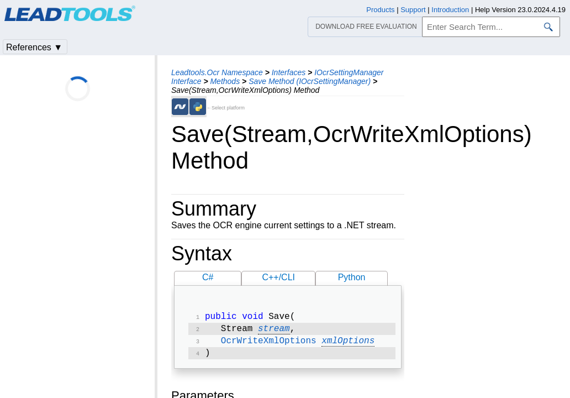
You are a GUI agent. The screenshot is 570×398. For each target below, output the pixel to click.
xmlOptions (347, 344)
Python (352, 277)
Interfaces (288, 72)
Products (380, 10)
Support (413, 10)
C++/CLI (278, 277)
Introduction (450, 10)
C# (207, 277)
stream (274, 331)
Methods (225, 81)
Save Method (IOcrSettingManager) (310, 81)
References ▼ (34, 47)
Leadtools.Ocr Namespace (217, 72)
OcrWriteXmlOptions (268, 344)
